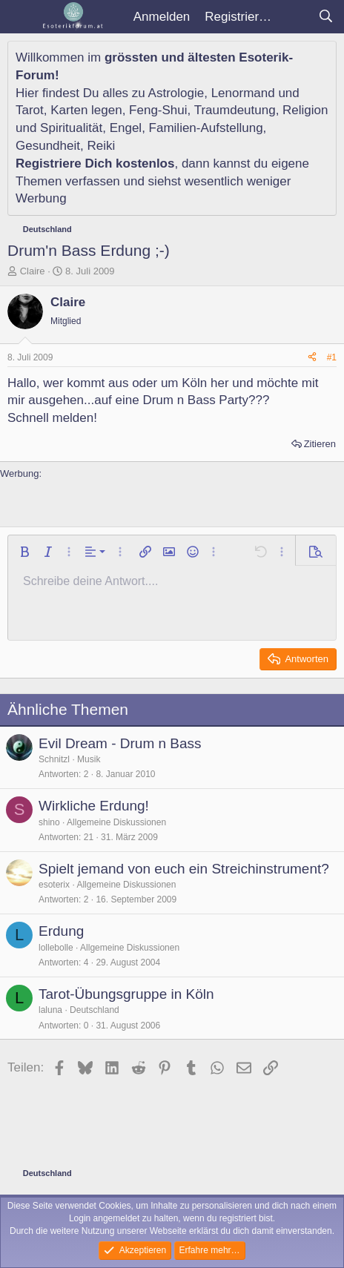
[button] (24, 552)
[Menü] (20, 17)
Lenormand (243, 93)
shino (49, 822)
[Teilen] (312, 357)
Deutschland (94, 1010)
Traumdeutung (235, 110)
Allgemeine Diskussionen (116, 822)
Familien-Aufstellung (206, 128)
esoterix (54, 884)
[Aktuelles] (294, 17)
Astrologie (176, 93)
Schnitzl (54, 759)
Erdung (61, 931)
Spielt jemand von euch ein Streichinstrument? (184, 868)
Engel (126, 128)
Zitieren (320, 443)
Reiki (101, 146)
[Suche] (325, 17)
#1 (332, 357)
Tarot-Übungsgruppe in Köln (126, 994)
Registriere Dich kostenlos (95, 163)
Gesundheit (48, 146)
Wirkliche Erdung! (94, 805)
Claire (32, 271)
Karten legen (86, 110)
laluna (50, 1010)
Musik (88, 759)
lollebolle (56, 947)
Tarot (30, 110)
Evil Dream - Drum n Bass (120, 743)
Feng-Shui (158, 110)
